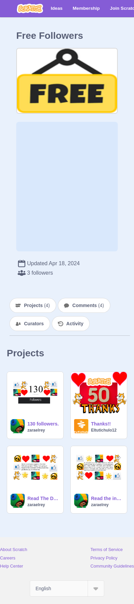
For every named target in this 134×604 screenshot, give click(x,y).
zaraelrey (36, 430)
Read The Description (43, 498)
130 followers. (43, 424)
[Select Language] (67, 588)
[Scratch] (30, 8)
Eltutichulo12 (103, 430)
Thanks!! (101, 424)
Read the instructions (107, 498)
